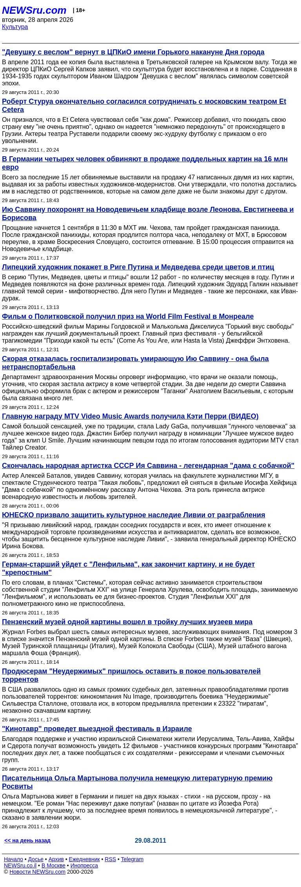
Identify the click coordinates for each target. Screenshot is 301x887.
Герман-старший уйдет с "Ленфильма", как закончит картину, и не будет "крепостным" (128, 568)
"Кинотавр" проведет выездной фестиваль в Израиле (97, 729)
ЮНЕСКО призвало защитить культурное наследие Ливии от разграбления (133, 515)
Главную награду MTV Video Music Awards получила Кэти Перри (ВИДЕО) (130, 416)
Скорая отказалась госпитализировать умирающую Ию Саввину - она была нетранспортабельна (135, 363)
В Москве (53, 865)
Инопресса (84, 865)
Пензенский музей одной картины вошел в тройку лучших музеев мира (127, 622)
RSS (110, 859)
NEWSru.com (34, 10)
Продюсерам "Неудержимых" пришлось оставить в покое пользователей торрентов (131, 675)
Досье (36, 859)
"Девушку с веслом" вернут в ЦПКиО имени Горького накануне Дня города (133, 52)
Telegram (132, 859)
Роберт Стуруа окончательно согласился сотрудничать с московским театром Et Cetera (144, 106)
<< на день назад (27, 840)
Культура (15, 26)
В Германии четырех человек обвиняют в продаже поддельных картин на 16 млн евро (145, 163)
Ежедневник (84, 859)
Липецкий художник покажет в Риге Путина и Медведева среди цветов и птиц (138, 267)
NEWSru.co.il (20, 865)
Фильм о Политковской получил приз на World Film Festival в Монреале (128, 316)
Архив (56, 859)
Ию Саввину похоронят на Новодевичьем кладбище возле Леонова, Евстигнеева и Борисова (148, 214)
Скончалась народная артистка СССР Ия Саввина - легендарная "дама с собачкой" (148, 466)
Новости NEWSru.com (37, 872)
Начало (13, 859)
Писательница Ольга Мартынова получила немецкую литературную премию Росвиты (137, 782)
